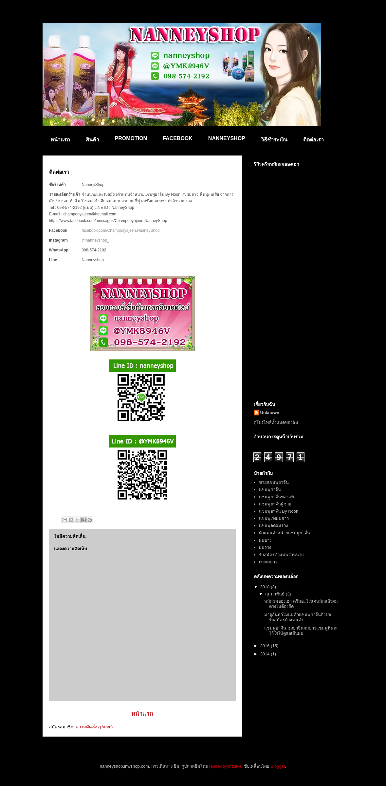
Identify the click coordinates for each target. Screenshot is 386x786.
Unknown (270, 412)
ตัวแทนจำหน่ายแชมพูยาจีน (284, 532)
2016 (265, 645)
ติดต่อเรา (313, 139)
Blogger (278, 766)
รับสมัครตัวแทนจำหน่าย (281, 554)
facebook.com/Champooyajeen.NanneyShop (121, 230)
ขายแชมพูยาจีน (274, 482)
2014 (265, 653)
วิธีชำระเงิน (274, 139)
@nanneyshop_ (95, 240)
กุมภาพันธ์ (275, 594)
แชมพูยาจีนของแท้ (276, 496)
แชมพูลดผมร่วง (273, 525)
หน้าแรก (60, 139)
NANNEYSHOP (226, 138)
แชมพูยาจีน (270, 489)
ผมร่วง (265, 547)
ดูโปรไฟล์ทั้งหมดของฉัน (276, 422)
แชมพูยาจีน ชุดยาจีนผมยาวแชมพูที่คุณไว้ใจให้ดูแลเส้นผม (301, 631)
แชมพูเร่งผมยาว (274, 518)
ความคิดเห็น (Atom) (94, 726)
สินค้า (92, 139)
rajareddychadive (225, 766)
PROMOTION (131, 138)
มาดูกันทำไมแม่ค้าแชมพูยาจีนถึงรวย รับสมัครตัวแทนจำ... (298, 617)
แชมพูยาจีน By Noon (278, 511)
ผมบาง (265, 540)
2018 (265, 586)
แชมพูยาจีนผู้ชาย (275, 504)
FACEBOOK (178, 138)
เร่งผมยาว (268, 561)
